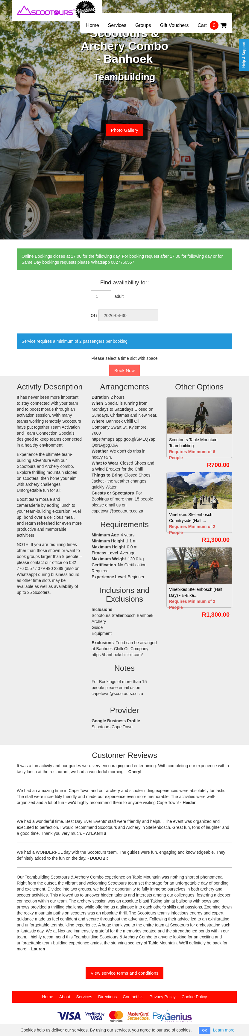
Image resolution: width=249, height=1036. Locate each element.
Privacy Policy (163, 996)
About (64, 996)
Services (117, 25)
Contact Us (133, 996)
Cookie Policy (194, 996)
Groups (143, 25)
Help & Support (244, 55)
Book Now (124, 370)
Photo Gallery (124, 130)
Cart (212, 25)
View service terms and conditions (125, 973)
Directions (107, 996)
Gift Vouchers (174, 25)
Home (92, 25)
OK (204, 1030)
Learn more (224, 1030)
